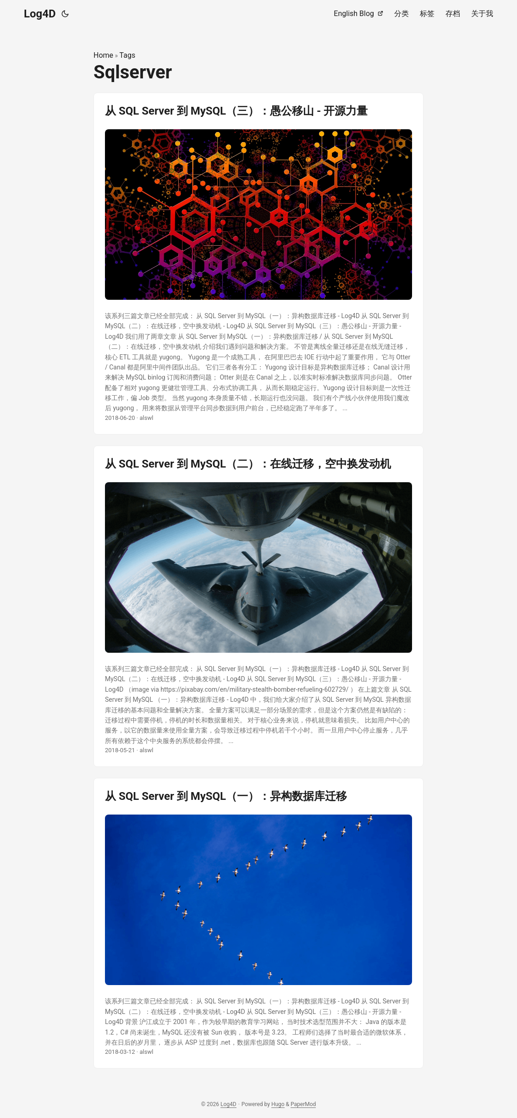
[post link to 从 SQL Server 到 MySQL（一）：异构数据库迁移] (258, 923)
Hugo (278, 1104)
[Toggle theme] (65, 14)
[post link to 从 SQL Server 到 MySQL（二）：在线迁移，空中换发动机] (258, 606)
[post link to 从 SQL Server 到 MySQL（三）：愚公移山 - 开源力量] (258, 263)
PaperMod (303, 1104)
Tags (128, 55)
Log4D (40, 13)
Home (103, 55)
